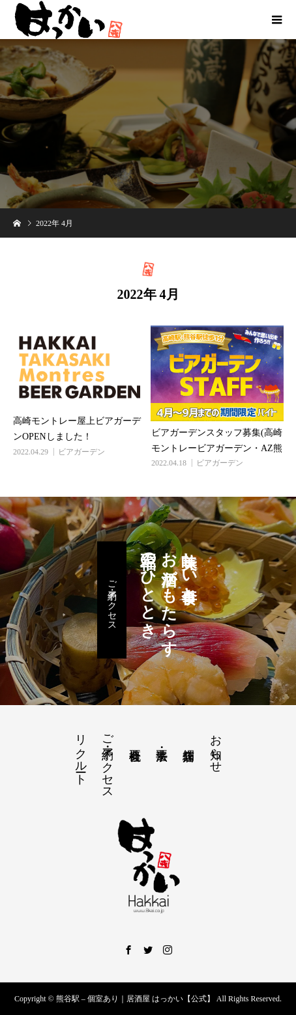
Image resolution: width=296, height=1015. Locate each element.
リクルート (80, 753)
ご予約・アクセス (112, 600)
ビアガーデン (81, 451)
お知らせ (215, 747)
